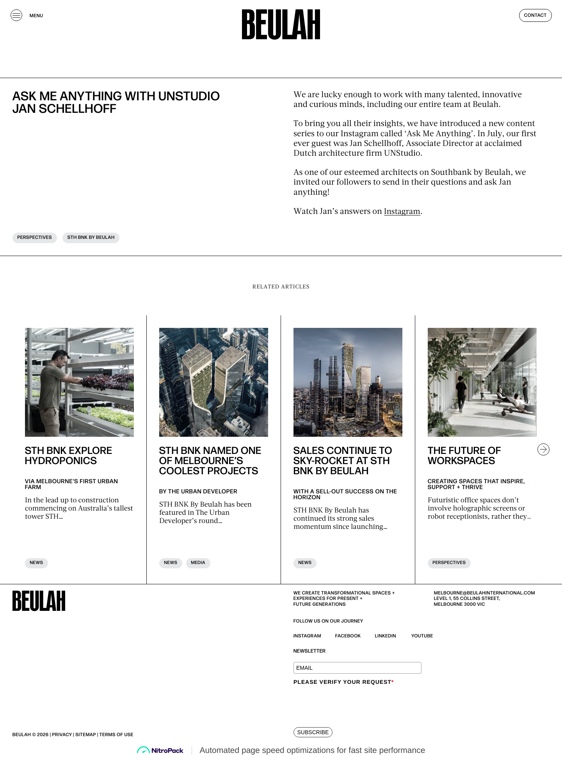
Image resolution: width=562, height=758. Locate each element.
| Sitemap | (85, 735)
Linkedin (386, 637)
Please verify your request (343, 682)
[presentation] (352, 704)
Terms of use (116, 735)
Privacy (62, 735)
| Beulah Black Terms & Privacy (175, 735)
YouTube (422, 637)
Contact (535, 19)
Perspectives (35, 238)
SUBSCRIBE (313, 733)
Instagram (403, 212)
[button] (540, 450)
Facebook (348, 637)
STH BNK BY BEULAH (92, 238)
